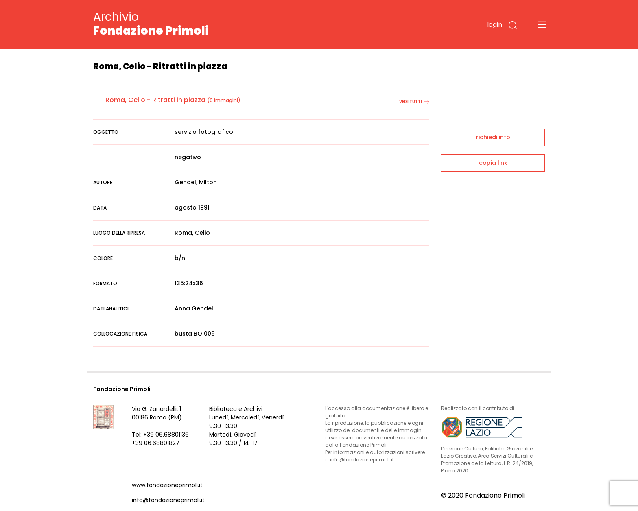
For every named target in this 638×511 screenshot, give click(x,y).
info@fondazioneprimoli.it (168, 500)
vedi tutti (414, 101)
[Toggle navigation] (542, 24)
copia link (493, 163)
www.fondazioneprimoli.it (167, 485)
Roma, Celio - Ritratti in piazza (155, 100)
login (494, 24)
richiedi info (493, 137)
